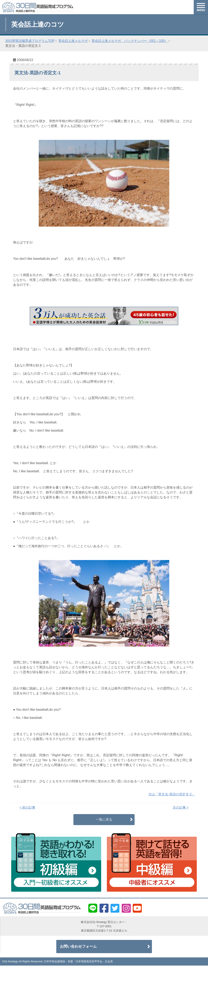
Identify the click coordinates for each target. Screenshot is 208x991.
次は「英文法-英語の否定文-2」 (171, 794)
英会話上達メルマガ (73, 41)
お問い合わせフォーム (78, 947)
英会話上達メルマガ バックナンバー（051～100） (130, 41)
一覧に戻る (104, 819)
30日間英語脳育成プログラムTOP (30, 41)
